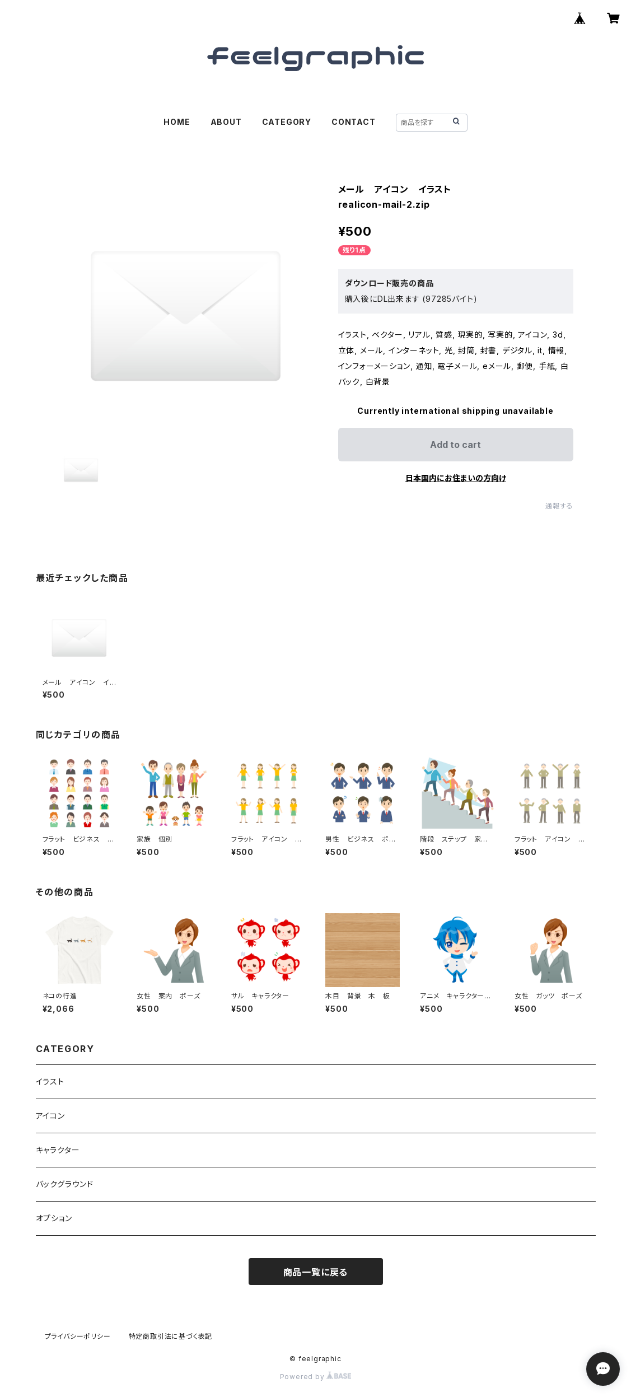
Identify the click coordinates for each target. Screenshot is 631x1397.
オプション (54, 1218)
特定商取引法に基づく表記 (171, 1336)
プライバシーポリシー (78, 1336)
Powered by (316, 1376)
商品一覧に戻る (315, 1272)
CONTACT (353, 122)
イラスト (50, 1081)
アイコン (50, 1115)
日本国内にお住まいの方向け (455, 478)
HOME (176, 122)
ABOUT (226, 122)
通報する (559, 506)
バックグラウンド (65, 1184)
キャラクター (58, 1150)
